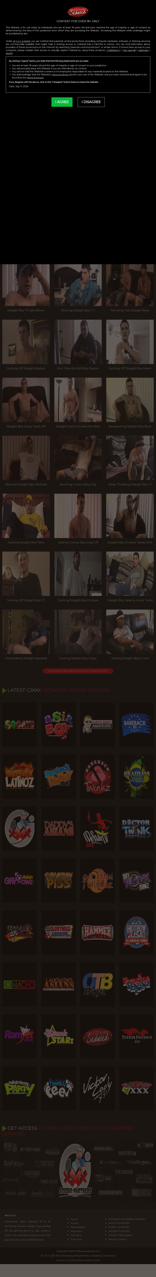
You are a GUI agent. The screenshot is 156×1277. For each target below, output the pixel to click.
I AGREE (60, 99)
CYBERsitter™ (111, 47)
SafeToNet (143, 47)
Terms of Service (62, 71)
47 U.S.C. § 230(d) (22, 37)
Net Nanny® (128, 47)
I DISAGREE (91, 99)
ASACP (10, 50)
